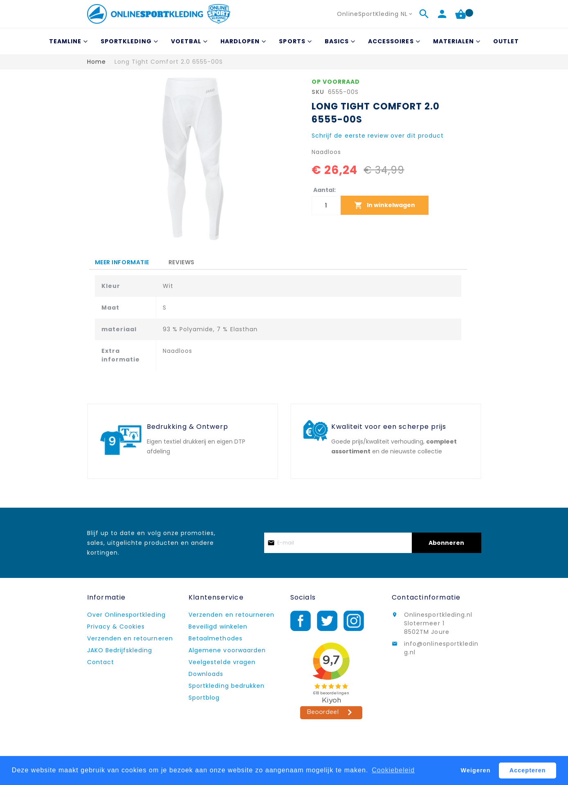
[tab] (122, 262)
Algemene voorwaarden (227, 650)
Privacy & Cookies (116, 626)
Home (96, 62)
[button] (375, 14)
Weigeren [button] (476, 770)
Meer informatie (122, 262)
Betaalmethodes (215, 638)
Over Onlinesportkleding (126, 615)
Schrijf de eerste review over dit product (378, 136)
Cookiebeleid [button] (393, 770)
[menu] (284, 41)
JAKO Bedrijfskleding (120, 650)
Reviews (181, 261)
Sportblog (204, 698)
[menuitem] (67, 41)
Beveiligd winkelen (218, 626)
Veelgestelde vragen (222, 662)
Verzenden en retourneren (130, 638)
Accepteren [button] (528, 770)
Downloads (206, 674)
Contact (100, 662)
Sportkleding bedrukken (227, 686)
